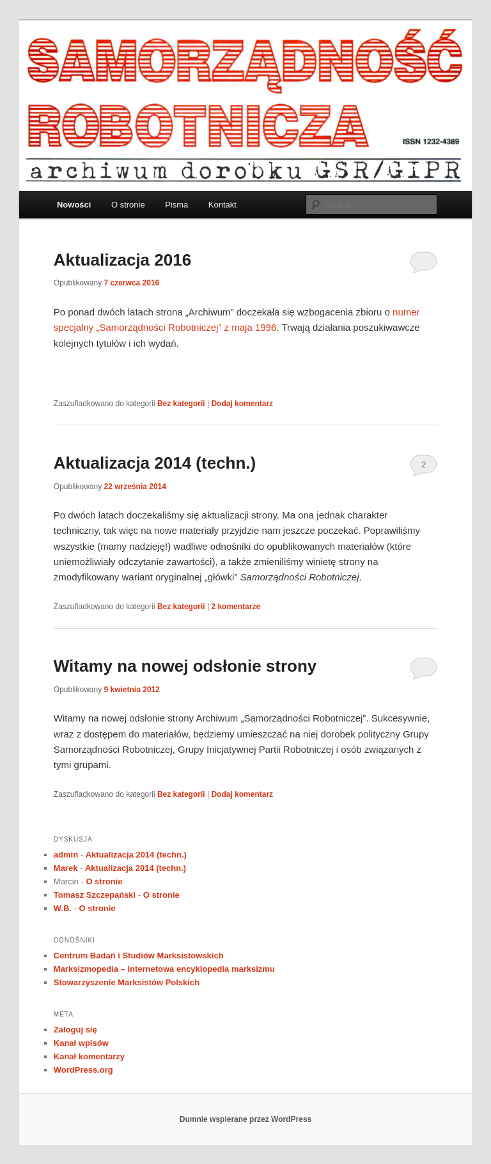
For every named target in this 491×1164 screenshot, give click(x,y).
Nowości (74, 204)
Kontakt (222, 204)
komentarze (235, 606)
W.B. (63, 908)
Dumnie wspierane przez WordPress (246, 1119)
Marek (66, 868)
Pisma (176, 204)
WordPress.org (83, 1070)
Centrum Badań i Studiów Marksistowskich (139, 955)
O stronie (128, 204)
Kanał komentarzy (89, 1056)
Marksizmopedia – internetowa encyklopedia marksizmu (164, 969)
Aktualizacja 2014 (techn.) (155, 462)
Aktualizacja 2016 (122, 259)
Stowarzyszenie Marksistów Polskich (126, 982)
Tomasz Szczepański (95, 895)
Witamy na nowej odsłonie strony (185, 666)
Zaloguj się (75, 1029)
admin (66, 854)
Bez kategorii (181, 403)
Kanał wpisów (81, 1043)
